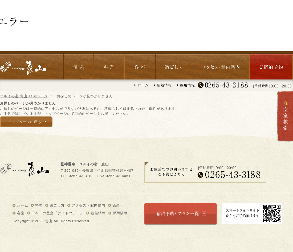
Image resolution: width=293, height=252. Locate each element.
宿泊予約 (271, 65)
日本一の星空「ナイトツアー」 (55, 213)
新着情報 (163, 85)
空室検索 (285, 116)
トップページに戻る (24, 122)
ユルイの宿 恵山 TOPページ (24, 96)
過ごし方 (174, 65)
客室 (140, 65)
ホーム (142, 85)
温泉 (78, 65)
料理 (109, 65)
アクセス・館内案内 (86, 205)
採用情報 (186, 85)
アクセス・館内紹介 (221, 65)
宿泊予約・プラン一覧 (181, 214)
